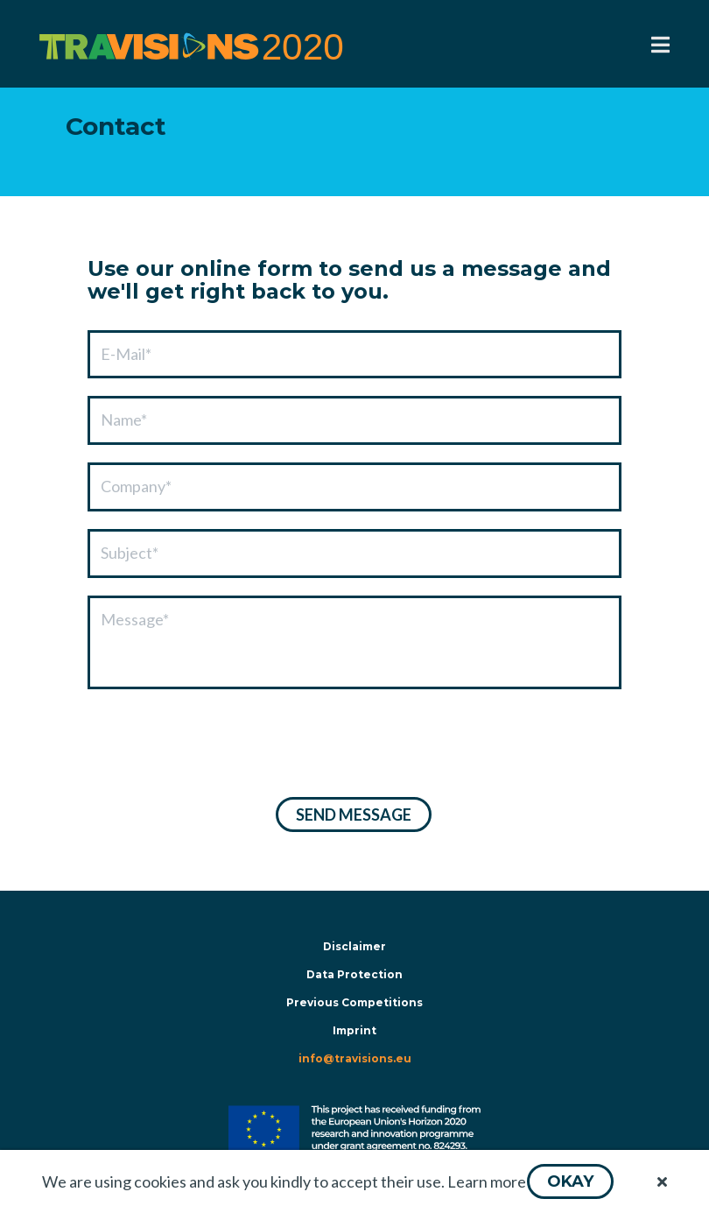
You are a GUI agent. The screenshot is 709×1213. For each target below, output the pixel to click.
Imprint (354, 1030)
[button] (570, 1181)
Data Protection (354, 974)
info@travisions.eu (354, 1058)
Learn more (486, 1181)
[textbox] (354, 354)
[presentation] (221, 745)
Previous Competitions (354, 1002)
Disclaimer (354, 946)
